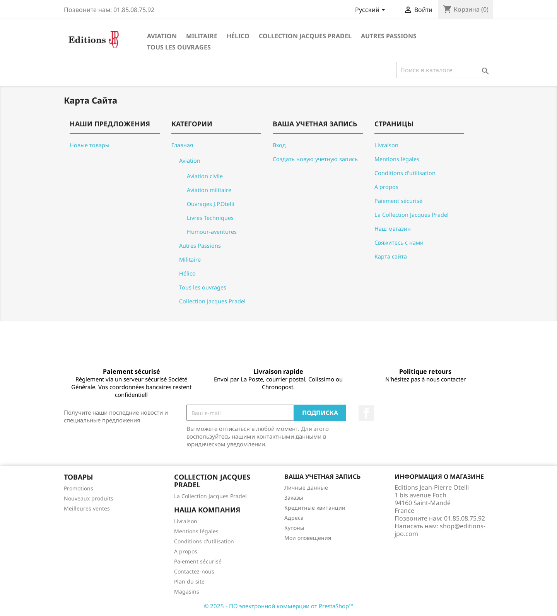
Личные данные (306, 487)
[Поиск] (444, 70)
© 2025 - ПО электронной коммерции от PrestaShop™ (279, 606)
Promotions (78, 488)
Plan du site (189, 581)
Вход (279, 145)
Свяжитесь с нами (399, 242)
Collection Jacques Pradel (305, 36)
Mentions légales (396, 159)
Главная (182, 145)
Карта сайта (390, 256)
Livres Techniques (210, 217)
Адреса (294, 517)
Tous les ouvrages (179, 47)
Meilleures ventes (87, 508)
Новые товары (89, 145)
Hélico (238, 36)
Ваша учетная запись (322, 476)
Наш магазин (392, 228)
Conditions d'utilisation (405, 173)
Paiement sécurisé (398, 200)
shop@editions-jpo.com (440, 530)
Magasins (186, 591)
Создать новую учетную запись (315, 159)
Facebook (366, 413)
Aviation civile (205, 176)
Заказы (293, 497)
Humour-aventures (212, 231)
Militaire (201, 36)
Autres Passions (389, 36)
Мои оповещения (307, 537)
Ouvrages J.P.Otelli (210, 204)
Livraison (386, 145)
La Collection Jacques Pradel (411, 214)
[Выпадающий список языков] (371, 10)
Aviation (162, 36)
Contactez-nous (194, 571)
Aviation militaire (209, 190)
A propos (386, 187)
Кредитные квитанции (314, 507)
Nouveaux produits (88, 498)
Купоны (294, 527)
